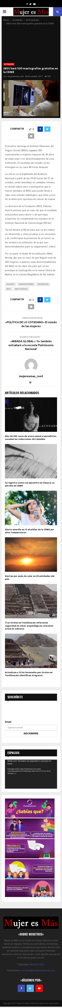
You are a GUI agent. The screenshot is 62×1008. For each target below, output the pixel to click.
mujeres (11, 284)
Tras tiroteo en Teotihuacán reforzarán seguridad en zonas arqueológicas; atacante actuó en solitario (29, 625)
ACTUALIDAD (9, 64)
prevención (43, 284)
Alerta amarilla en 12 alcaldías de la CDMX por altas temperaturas (29, 531)
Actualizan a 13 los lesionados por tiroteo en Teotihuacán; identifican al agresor (29, 674)
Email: (8, 722)
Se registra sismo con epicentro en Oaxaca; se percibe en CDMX (29, 484)
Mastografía (21, 289)
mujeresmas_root (15, 76)
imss (9, 289)
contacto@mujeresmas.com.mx (38, 970)
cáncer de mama (26, 284)
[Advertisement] (31, 44)
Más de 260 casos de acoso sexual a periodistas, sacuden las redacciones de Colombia (31, 437)
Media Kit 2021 (37, 964)
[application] (31, 774)
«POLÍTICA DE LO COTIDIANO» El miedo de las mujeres (31, 324)
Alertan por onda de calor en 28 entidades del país (29, 577)
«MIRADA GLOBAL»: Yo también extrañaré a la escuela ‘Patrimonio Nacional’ (31, 345)
